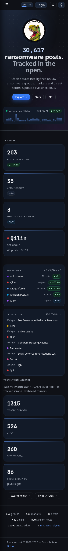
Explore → (21, 97)
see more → (53, 314)
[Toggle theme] (61, 5)
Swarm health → (20, 495)
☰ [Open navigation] (7, 5)
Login (41, 5)
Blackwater (15, 348)
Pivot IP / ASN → (47, 495)
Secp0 (12, 359)
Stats (38, 97)
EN (24, 4)
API (50, 97)
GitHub (11, 546)
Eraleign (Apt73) (19, 294)
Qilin (13, 282)
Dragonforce (17, 288)
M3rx (13, 300)
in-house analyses (48, 525)
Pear (11, 326)
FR (30, 4)
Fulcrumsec (16, 276)
